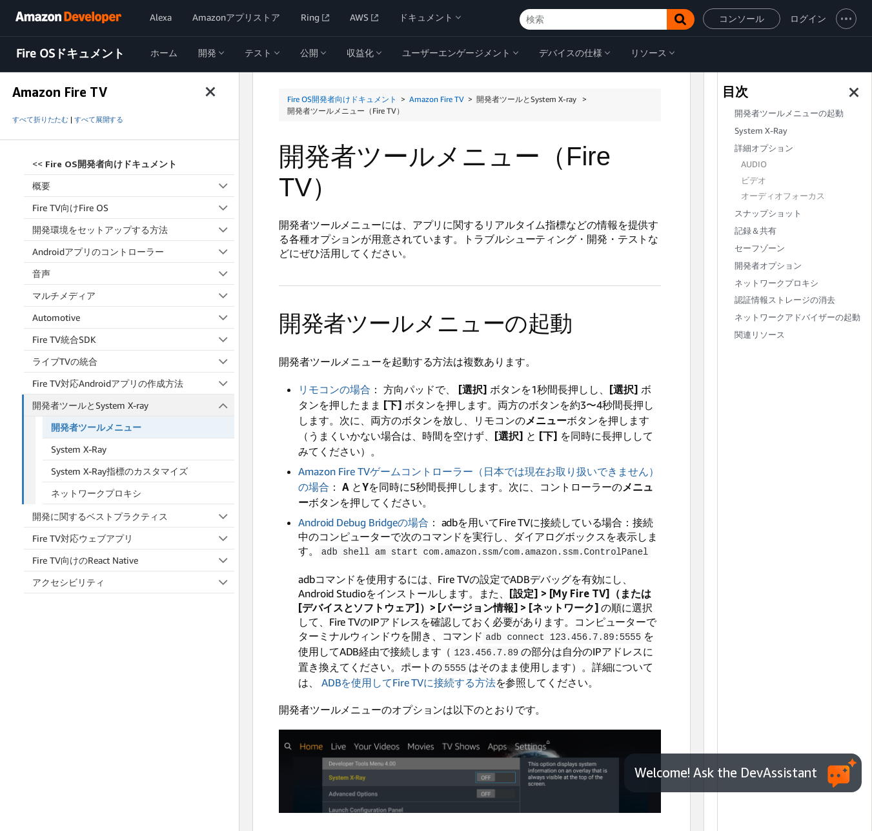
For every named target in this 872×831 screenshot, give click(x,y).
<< (104, 163)
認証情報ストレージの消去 (785, 300)
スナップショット (768, 213)
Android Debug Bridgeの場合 (363, 522)
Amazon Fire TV (436, 99)
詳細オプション (764, 148)
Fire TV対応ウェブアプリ (133, 538)
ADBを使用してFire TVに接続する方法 (408, 679)
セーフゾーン (760, 248)
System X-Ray (78, 449)
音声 (133, 273)
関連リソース (760, 335)
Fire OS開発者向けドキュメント (342, 99)
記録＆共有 (755, 231)
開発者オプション (768, 266)
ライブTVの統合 (133, 361)
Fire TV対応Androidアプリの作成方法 (133, 383)
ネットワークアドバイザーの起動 (797, 317)
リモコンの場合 (334, 389)
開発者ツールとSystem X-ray (133, 405)
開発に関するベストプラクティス (133, 516)
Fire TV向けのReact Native (133, 560)
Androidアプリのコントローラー (133, 251)
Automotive (133, 317)
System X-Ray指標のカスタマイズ (119, 471)
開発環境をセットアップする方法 (133, 229)
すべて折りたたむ (40, 119)
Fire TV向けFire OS (133, 207)
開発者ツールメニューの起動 (789, 113)
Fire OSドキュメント (70, 53)
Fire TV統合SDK (133, 339)
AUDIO (754, 164)
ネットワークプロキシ (96, 492)
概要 (133, 186)
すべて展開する (98, 119)
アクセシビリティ (133, 582)
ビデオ (753, 180)
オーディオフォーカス (783, 196)
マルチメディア (133, 295)
